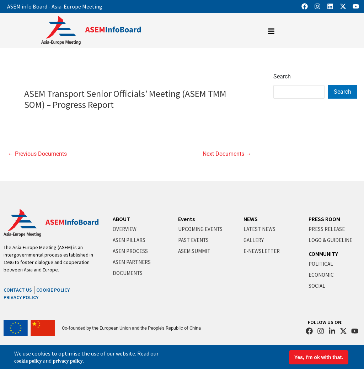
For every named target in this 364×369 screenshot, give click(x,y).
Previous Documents (37, 154)
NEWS (250, 218)
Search (282, 76)
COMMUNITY (323, 253)
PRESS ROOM (324, 218)
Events (186, 218)
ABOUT (121, 218)
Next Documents (227, 154)
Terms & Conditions (330, 354)
